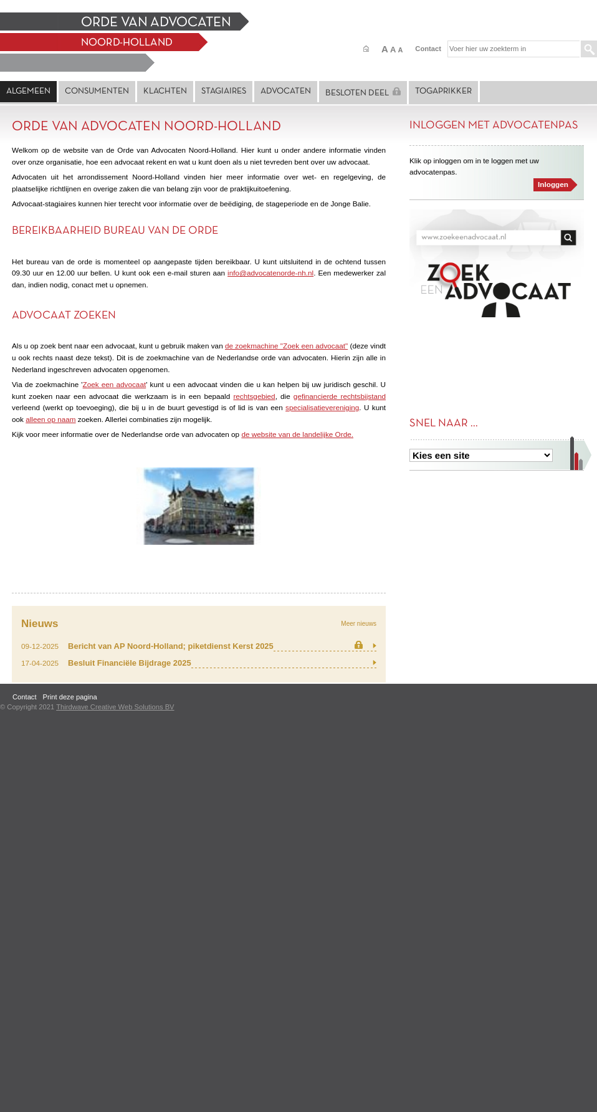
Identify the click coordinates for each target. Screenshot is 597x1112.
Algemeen (28, 91)
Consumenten (97, 91)
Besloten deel (363, 92)
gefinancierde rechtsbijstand (340, 396)
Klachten (165, 91)
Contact (428, 48)
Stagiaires (223, 91)
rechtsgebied (254, 396)
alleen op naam (50, 419)
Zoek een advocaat (114, 384)
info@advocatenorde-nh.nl (270, 273)
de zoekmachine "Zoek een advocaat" (286, 346)
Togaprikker (443, 91)
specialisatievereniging (322, 407)
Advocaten (285, 91)
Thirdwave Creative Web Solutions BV (115, 707)
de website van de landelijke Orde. (297, 434)
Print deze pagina (70, 697)
